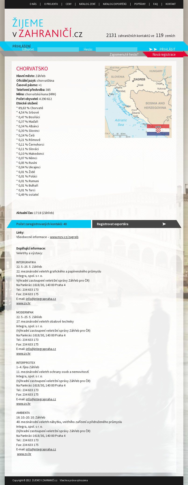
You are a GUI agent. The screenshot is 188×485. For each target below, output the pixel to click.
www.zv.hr (23, 303)
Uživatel (28, 49)
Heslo (88, 49)
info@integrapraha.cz (41, 299)
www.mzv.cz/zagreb (64, 237)
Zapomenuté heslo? (124, 54)
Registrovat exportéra (112, 224)
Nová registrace (164, 54)
